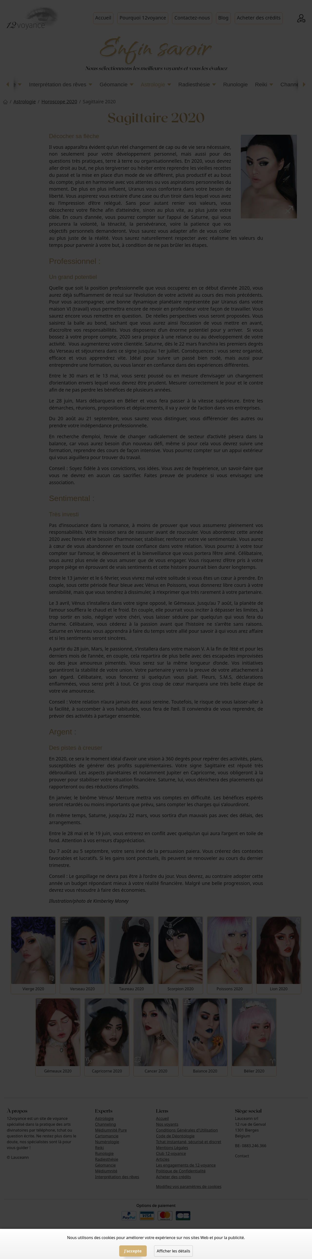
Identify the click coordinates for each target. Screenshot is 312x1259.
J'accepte (133, 1251)
